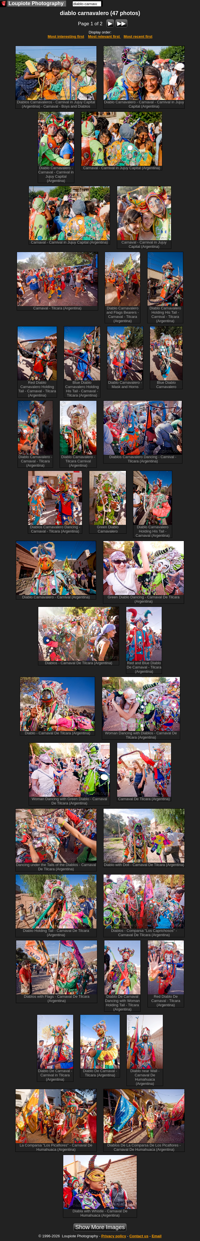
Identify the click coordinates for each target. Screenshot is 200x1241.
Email (157, 1236)
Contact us (138, 1236)
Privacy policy (113, 1236)
